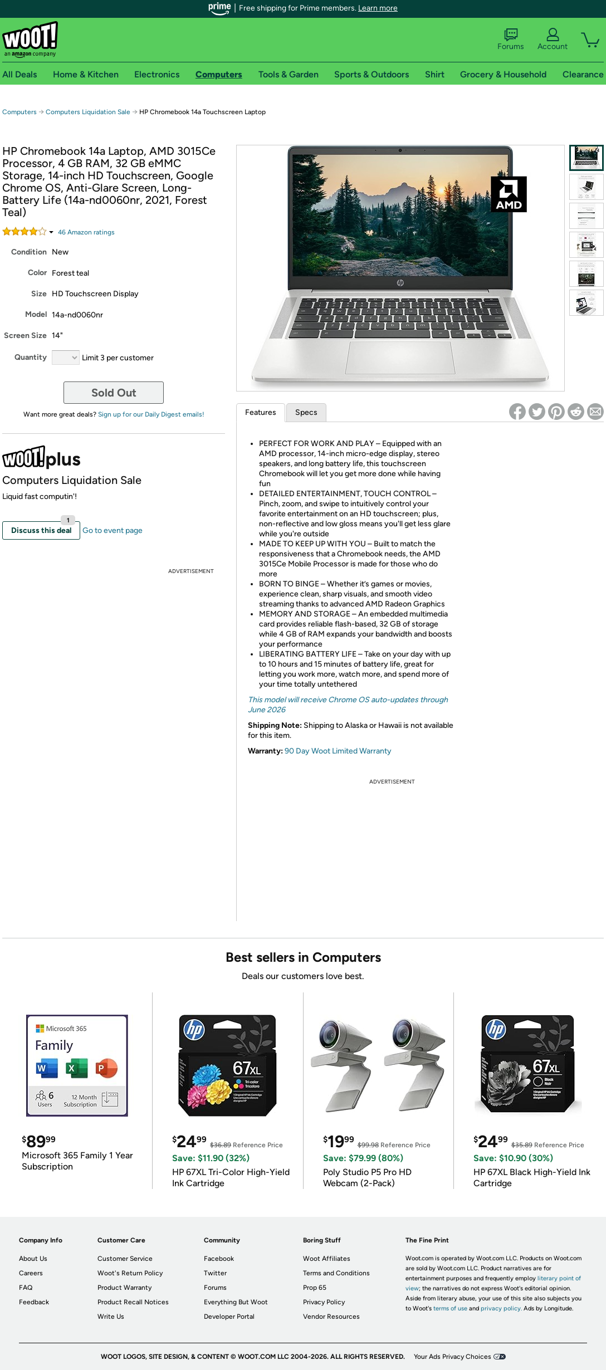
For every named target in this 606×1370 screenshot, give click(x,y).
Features (260, 412)
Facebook (219, 1259)
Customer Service (125, 1259)
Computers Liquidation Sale (88, 112)
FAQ (25, 1287)
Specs (306, 412)
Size (39, 294)
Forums (510, 39)
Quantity (30, 357)
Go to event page (112, 530)
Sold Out (113, 392)
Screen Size (25, 335)
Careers (31, 1273)
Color (37, 272)
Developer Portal (229, 1316)
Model (36, 314)
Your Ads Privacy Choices (452, 1357)
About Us (33, 1259)
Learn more (378, 8)
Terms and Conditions (336, 1273)
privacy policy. (501, 1308)
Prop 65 (314, 1287)
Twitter (215, 1273)
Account (552, 39)
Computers (19, 112)
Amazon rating (86, 232)
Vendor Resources (331, 1316)
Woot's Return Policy (130, 1273)
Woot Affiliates (326, 1259)
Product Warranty (124, 1287)
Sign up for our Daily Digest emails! (151, 414)
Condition (29, 252)
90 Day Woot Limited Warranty (338, 751)
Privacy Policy (324, 1302)
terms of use (450, 1308)
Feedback (34, 1302)
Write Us (110, 1316)
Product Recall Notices (133, 1302)
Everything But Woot (236, 1302)
